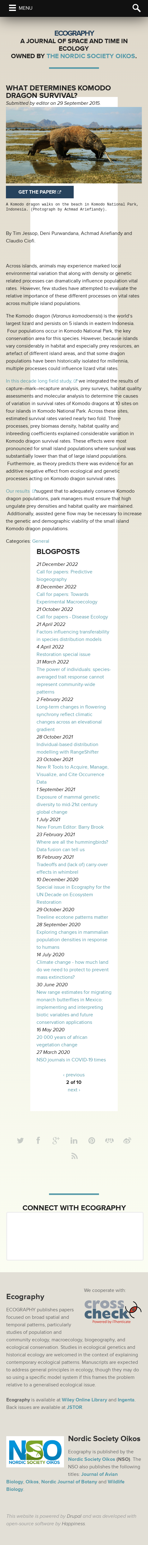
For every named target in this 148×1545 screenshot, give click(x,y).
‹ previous (74, 1075)
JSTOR (74, 1407)
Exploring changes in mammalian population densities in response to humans (72, 939)
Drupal (74, 1516)
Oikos (32, 1482)
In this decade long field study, (39, 381)
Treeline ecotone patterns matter (72, 917)
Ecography (74, 33)
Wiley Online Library (84, 1400)
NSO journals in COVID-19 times (71, 1060)
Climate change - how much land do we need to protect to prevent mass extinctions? (73, 969)
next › (74, 1090)
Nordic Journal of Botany (69, 1482)
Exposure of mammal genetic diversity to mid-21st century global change (68, 804)
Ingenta (126, 1400)
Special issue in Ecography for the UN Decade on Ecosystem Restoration (73, 894)
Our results (18, 491)
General (40, 541)
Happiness (73, 1524)
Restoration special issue (64, 654)
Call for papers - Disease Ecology (72, 617)
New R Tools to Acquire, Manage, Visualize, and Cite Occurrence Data (73, 774)
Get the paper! (37, 192)
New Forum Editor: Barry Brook (70, 827)
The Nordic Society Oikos (91, 56)
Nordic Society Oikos (91, 1459)
